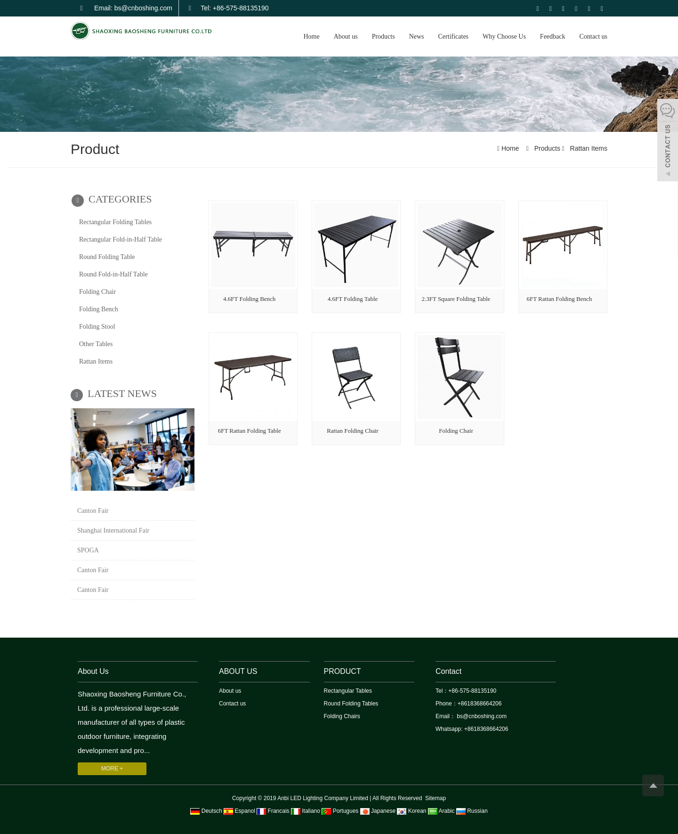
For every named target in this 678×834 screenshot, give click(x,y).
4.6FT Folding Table (353, 298)
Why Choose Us (504, 36)
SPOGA (88, 550)
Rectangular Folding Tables (115, 222)
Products (383, 36)
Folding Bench (98, 309)
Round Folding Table (107, 256)
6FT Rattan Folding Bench (559, 298)
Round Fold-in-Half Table (113, 274)
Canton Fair (93, 510)
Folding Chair (456, 430)
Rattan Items (587, 148)
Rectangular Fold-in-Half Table (120, 239)
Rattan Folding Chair (353, 430)
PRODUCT (342, 671)
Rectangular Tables (348, 691)
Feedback (552, 36)
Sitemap (435, 798)
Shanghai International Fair (113, 530)
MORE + (112, 768)
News (416, 36)
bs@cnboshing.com (481, 716)
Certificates (453, 36)
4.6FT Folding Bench (249, 298)
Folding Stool (97, 326)
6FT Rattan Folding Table (249, 430)
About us (346, 36)
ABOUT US (238, 671)
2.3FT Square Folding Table (455, 298)
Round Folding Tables (351, 703)
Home (311, 36)
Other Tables (96, 344)
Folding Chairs (342, 716)
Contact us (594, 36)
